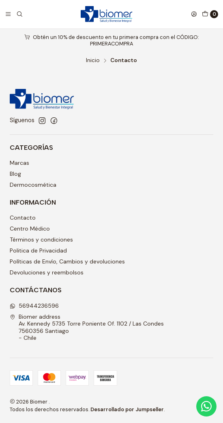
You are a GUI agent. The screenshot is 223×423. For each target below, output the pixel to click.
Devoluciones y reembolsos (47, 272)
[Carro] (210, 14)
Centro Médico (30, 228)
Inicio (93, 60)
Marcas (19, 162)
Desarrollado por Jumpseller (127, 409)
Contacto (23, 217)
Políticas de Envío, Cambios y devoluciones (67, 261)
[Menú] (8, 14)
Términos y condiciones (41, 239)
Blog (15, 173)
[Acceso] (194, 14)
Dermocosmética (33, 184)
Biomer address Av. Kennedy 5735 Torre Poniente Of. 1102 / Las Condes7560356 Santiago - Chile (87, 327)
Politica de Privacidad (38, 250)
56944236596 (34, 305)
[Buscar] (19, 14)
